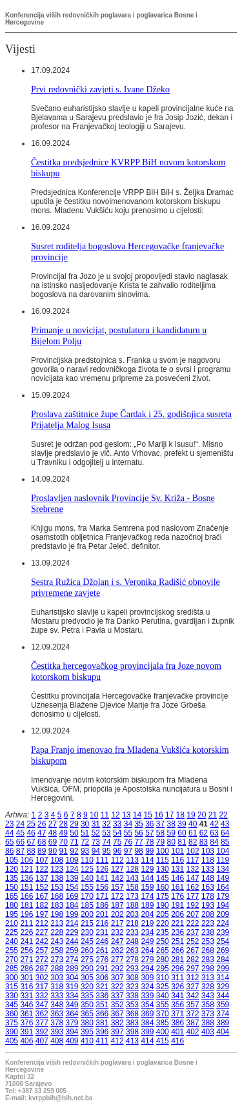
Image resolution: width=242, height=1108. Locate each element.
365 (87, 1013)
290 (87, 968)
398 (132, 1031)
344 (222, 995)
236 (177, 932)
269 (222, 950)
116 (177, 860)
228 (56, 932)
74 (106, 841)
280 (162, 959)
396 (102, 1031)
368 (132, 1013)
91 (63, 851)
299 (222, 968)
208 (207, 914)
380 (87, 1022)
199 (72, 914)
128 (132, 869)
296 (177, 968)
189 (147, 905)
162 (193, 887)
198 (56, 914)
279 (147, 959)
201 (102, 914)
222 (193, 923)
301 (26, 977)
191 (177, 905)
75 (117, 841)
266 (177, 950)
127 (117, 869)
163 (207, 887)
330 (11, 995)
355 (162, 1004)
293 (132, 968)
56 (138, 832)
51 (85, 832)
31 (96, 823)
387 (193, 1022)
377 (41, 1022)
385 (162, 1022)
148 (207, 878)
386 (177, 1022)
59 (171, 832)
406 (26, 1040)
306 (102, 977)
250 (162, 941)
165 (11, 896)
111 (102, 860)
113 (132, 860)
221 (177, 923)
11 (105, 814)
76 (128, 841)
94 (96, 851)
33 (117, 823)
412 (117, 1040)
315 (11, 986)
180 (11, 905)
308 (132, 977)
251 (177, 941)
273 (56, 959)
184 (72, 905)
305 (87, 977)
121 (26, 869)
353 (132, 1004)
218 (132, 923)
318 (56, 986)
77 (138, 841)
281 (177, 959)
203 (132, 914)
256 (26, 950)
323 (132, 986)
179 (222, 896)
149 (222, 878)
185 (87, 905)
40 (192, 823)
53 (106, 832)
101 (177, 851)
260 (87, 950)
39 (181, 823)
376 (26, 1022)
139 (72, 878)
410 (87, 1040)
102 (193, 851)
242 (41, 941)
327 (193, 986)
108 (56, 860)
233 (132, 932)
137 (41, 878)
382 (117, 1022)
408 (56, 1040)
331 (26, 995)
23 (9, 823)
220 (162, 923)
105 (11, 860)
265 (162, 950)
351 (102, 1004)
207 (193, 914)
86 (9, 851)
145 (162, 878)
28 (63, 823)
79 (160, 841)
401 (177, 1031)
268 (207, 950)
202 (117, 914)
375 (11, 1022)
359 (222, 1004)
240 (11, 941)
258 (56, 950)
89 (41, 851)
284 (222, 959)
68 (41, 841)
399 (147, 1031)
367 (117, 1013)
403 (207, 1031)
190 (162, 905)
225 (11, 932)
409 (72, 1040)
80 (171, 841)
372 (193, 1013)
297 (193, 968)
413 (132, 1040)
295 (162, 968)
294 (147, 968)
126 (102, 869)
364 (72, 1013)
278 (132, 959)
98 (138, 851)
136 (26, 878)
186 (102, 905)
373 (207, 1013)
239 (222, 932)
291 (102, 968)
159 (147, 887)
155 (87, 887)
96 (117, 851)
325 (162, 986)
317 (41, 986)
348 (56, 1004)
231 (102, 932)
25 (30, 823)
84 (214, 841)
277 (117, 959)
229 (72, 932)
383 (132, 1022)
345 (11, 1004)
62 (203, 832)
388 (207, 1022)
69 (52, 841)
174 (147, 896)
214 (72, 923)
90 (52, 851)
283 (207, 959)
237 (193, 932)
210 (11, 923)
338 (132, 995)
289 (72, 968)
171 (102, 896)
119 (222, 860)
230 (87, 932)
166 (26, 896)
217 (117, 923)
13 (126, 814)
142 (117, 878)
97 (128, 851)
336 (102, 995)
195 (11, 914)
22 (223, 814)
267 (193, 950)
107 (41, 860)
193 (207, 905)
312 (193, 977)
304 (72, 977)
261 (102, 950)
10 (94, 814)
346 (26, 1004)
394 (72, 1031)
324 (147, 986)
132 (193, 869)
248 (132, 941)
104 (222, 851)
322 (117, 986)
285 (11, 968)
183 (56, 905)
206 (177, 914)
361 (26, 1013)
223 (207, 923)
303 (56, 977)
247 (117, 941)
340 (162, 995)
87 (20, 851)
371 (177, 1013)
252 (193, 941)
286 (26, 968)
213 (56, 923)
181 (26, 905)
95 (106, 851)
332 (41, 995)
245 (87, 941)
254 (222, 941)
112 (117, 860)
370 (162, 1013)
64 (225, 832)
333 (56, 995)
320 (87, 986)
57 (149, 832)
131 (177, 869)
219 (147, 923)
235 (162, 932)
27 (52, 823)
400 (162, 1031)
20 (201, 814)
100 (162, 851)
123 (56, 869)
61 (192, 832)
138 (56, 878)
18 (180, 814)
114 (147, 860)
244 (72, 941)
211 (26, 923)
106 (26, 860)
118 (207, 860)
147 (193, 878)
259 (72, 950)
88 (30, 851)
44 (9, 832)
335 (87, 995)
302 (41, 977)
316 (26, 986)
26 (41, 823)
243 (56, 941)
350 (87, 1004)
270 (11, 959)
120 (11, 869)
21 (212, 814)
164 (222, 887)
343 (207, 995)
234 (147, 932)
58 (160, 832)
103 (207, 851)
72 (85, 841)
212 (41, 923)
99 (149, 851)
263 (132, 950)
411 (102, 1040)
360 (11, 1013)
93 (85, 851)
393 (56, 1031)
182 (41, 905)
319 (72, 986)
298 (207, 968)
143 (132, 878)
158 (132, 887)
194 (222, 905)
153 (56, 887)
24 (20, 823)
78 (149, 841)
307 (117, 977)
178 (207, 896)
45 (20, 832)
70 (63, 841)
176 (177, 896)
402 (193, 1031)
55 (128, 832)
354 (147, 1004)
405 (11, 1040)
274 (72, 959)
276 (102, 959)
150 (11, 887)
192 (193, 905)
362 (41, 1013)
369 (147, 1013)
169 (72, 896)
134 (222, 869)
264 (147, 950)
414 (147, 1040)
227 (41, 932)
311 (177, 977)
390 (11, 1031)
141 (102, 878)
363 (56, 1013)
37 (160, 823)
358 (207, 1004)
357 (193, 1004)
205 (162, 914)
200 (87, 914)
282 (193, 959)
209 (222, 914)
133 (207, 869)
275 (87, 959)
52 (96, 832)
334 (72, 995)
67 (30, 841)
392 (41, 1031)
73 (96, 841)
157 (117, 887)
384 (147, 1022)
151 (26, 887)
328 (207, 986)
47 (41, 832)
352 (117, 1004)
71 (74, 841)
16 (158, 814)
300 (11, 977)
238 (207, 932)
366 (102, 1013)
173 (132, 896)
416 (177, 1040)
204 (147, 914)
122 (41, 869)
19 (191, 814)
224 (222, 923)
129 (147, 869)
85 (225, 841)
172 (117, 896)
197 (41, 914)
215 (87, 923)
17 (169, 814)
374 (222, 1013)
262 (117, 950)
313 (207, 977)
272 (41, 959)
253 (207, 941)
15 (148, 814)
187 (117, 905)
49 (63, 832)
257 (41, 950)
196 (26, 914)
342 (193, 995)
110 (87, 860)
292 (117, 968)
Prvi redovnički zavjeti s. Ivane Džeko (100, 89)
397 (117, 1031)
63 (214, 832)
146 (177, 878)
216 (102, 923)
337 (117, 995)
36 (149, 823)
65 (9, 841)
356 (177, 1004)
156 (102, 887)
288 (56, 968)
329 (222, 986)
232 (117, 932)
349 (72, 1004)
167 (41, 896)
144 (147, 878)
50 (74, 832)
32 (106, 823)
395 (87, 1031)
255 (11, 950)
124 (72, 869)
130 (162, 869)
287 (41, 968)
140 (87, 878)
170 (87, 896)
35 (138, 823)
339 (147, 995)
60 (181, 832)
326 (177, 986)
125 (87, 869)
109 (72, 860)
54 (117, 832)
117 (193, 860)
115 (162, 860)
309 (147, 977)
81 (181, 841)
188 (132, 905)
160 (162, 887)
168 (56, 896)
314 (222, 977)
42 (214, 823)
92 (74, 851)
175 (162, 896)
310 (162, 977)
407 (41, 1040)
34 (128, 823)
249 (147, 941)
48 (52, 832)
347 (41, 1004)
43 (225, 823)
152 (41, 887)
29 (74, 823)
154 (72, 887)
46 (30, 832)
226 (26, 932)
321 (102, 986)
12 (115, 814)
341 (177, 995)
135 (11, 878)
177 (193, 896)
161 (177, 887)
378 (56, 1022)
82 (192, 841)
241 (26, 941)
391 (26, 1031)
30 (85, 823)
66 (20, 841)
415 (162, 1040)
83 (203, 841)
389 (222, 1022)
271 (26, 959)
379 (72, 1022)
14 (137, 814)
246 (102, 941)
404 (222, 1031)
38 (171, 823)
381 (102, 1022)
